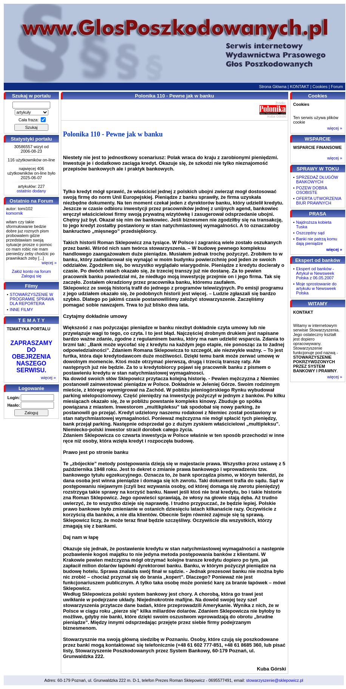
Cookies (319, 86)
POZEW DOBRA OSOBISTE (311, 190)
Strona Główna (273, 86)
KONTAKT (299, 86)
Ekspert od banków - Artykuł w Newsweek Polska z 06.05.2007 (315, 273)
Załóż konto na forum (31, 271)
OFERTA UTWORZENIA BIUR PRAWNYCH (318, 200)
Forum (337, 86)
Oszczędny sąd (310, 233)
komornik (14, 213)
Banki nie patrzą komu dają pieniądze (316, 241)
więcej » (49, 262)
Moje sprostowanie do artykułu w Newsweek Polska (316, 288)
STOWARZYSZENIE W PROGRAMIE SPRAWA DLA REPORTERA (32, 299)
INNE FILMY (21, 309)
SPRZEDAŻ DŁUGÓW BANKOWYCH (317, 179)
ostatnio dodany (31, 191)
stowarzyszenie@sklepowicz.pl (274, 680)
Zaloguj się (31, 276)
